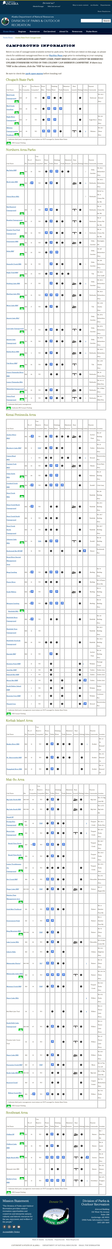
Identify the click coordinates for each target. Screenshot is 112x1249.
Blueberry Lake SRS (14, 448)
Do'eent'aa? (49, 3)
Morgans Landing (13, 603)
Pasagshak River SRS (14, 769)
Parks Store (91, 31)
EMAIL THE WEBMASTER (89, 1245)
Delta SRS (10, 251)
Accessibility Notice (11, 1232)
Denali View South (14, 855)
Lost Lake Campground (15, 328)
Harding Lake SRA (13, 294)
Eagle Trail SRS (12, 272)
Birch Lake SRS (12, 182)
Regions (22, 31)
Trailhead (10, 135)
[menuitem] (8, 31)
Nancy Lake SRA (13, 998)
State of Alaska (10, 4)
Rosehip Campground (14, 220)
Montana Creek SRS (14, 986)
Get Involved (49, 31)
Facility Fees (55, 55)
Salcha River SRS (13, 351)
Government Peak (13, 921)
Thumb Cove (11, 704)
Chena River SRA (13, 196)
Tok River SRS (12, 363)
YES (39, 541)
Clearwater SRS (12, 241)
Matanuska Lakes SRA (15, 973)
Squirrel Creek (12, 1082)
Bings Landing (12, 572)
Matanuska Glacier (13, 963)
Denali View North (14, 843)
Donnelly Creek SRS (14, 264)
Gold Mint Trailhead (14, 909)
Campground (11, 533)
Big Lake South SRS (14, 809)
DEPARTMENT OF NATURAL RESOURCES (60, 1245)
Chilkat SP (10, 1134)
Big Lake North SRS (14, 799)
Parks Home (8, 38)
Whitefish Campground (15, 389)
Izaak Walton (11, 592)
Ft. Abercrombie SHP (14, 757)
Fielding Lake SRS (13, 283)
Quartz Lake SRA (13, 318)
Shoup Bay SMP (12, 680)
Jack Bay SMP (12, 670)
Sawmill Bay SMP (13, 674)
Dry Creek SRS (12, 879)
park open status (34, 73)
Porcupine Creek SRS (14, 1065)
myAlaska (94, 5)
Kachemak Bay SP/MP (15, 551)
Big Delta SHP (12, 170)
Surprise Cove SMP (14, 696)
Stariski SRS (11, 654)
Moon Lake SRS (12, 305)
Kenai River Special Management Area (14, 560)
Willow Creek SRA (14, 1093)
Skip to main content (80, 5)
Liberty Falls (11, 952)
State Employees (104, 11)
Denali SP (10, 817)
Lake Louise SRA (13, 942)
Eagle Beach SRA (13, 1157)
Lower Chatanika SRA (15, 382)
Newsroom (77, 31)
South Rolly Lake (13, 1023)
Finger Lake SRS (13, 889)
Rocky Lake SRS (12, 1073)
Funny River (11, 582)
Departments (105, 5)
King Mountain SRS (14, 931)
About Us (63, 31)
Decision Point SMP (14, 664)
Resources (35, 31)
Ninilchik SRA (13, 611)
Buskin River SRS (13, 744)
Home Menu (8, 31)
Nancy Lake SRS (12, 1055)
